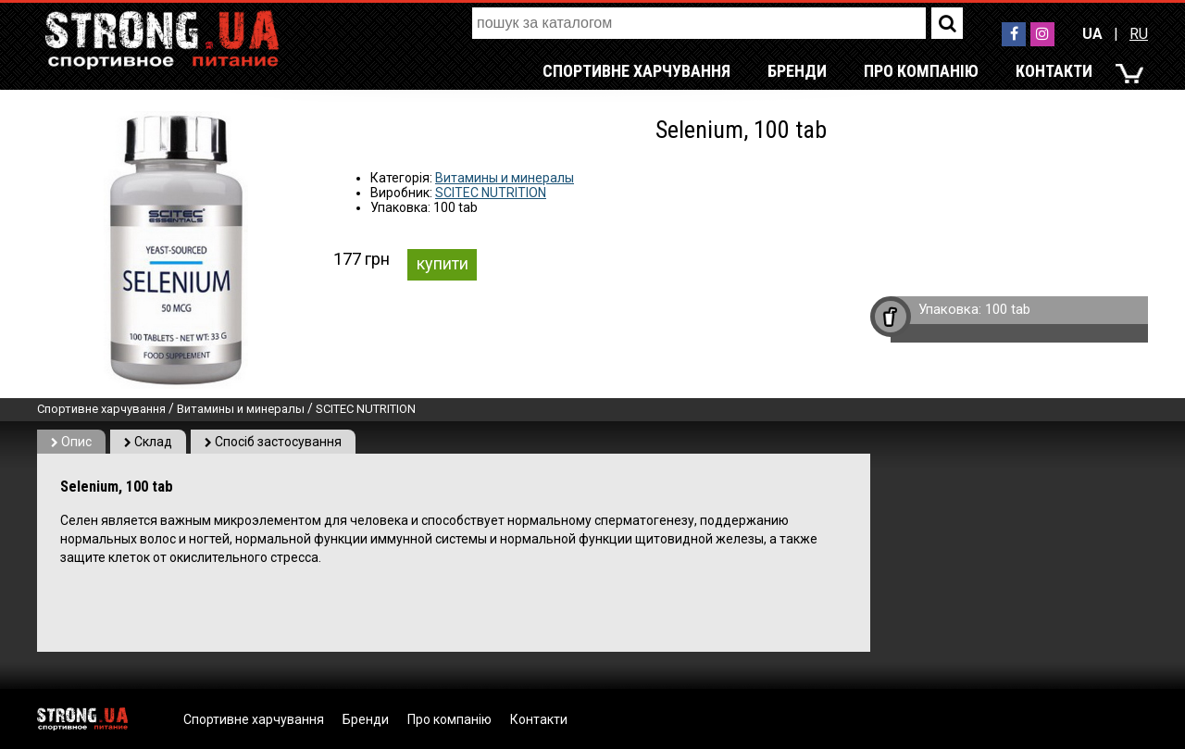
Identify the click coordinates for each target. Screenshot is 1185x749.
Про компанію (921, 71)
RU (1138, 34)
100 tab (1007, 309)
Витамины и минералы (504, 177)
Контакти (1054, 71)
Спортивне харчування (636, 71)
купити (442, 263)
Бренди (797, 71)
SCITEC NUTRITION (490, 192)
